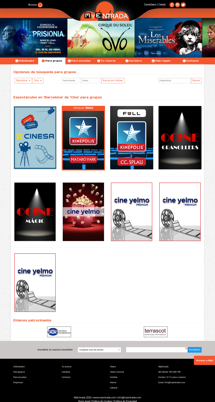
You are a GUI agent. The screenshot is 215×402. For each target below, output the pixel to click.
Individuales (24, 60)
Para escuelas (78, 60)
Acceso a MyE (204, 360)
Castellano (150, 4)
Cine (36, 80)
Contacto (190, 60)
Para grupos (51, 60)
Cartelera (133, 60)
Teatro (113, 366)
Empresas (18, 382)
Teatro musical (117, 372)
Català (161, 4)
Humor (113, 382)
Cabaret (113, 387)
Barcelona (21, 80)
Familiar (113, 377)
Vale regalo (160, 60)
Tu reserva (106, 60)
